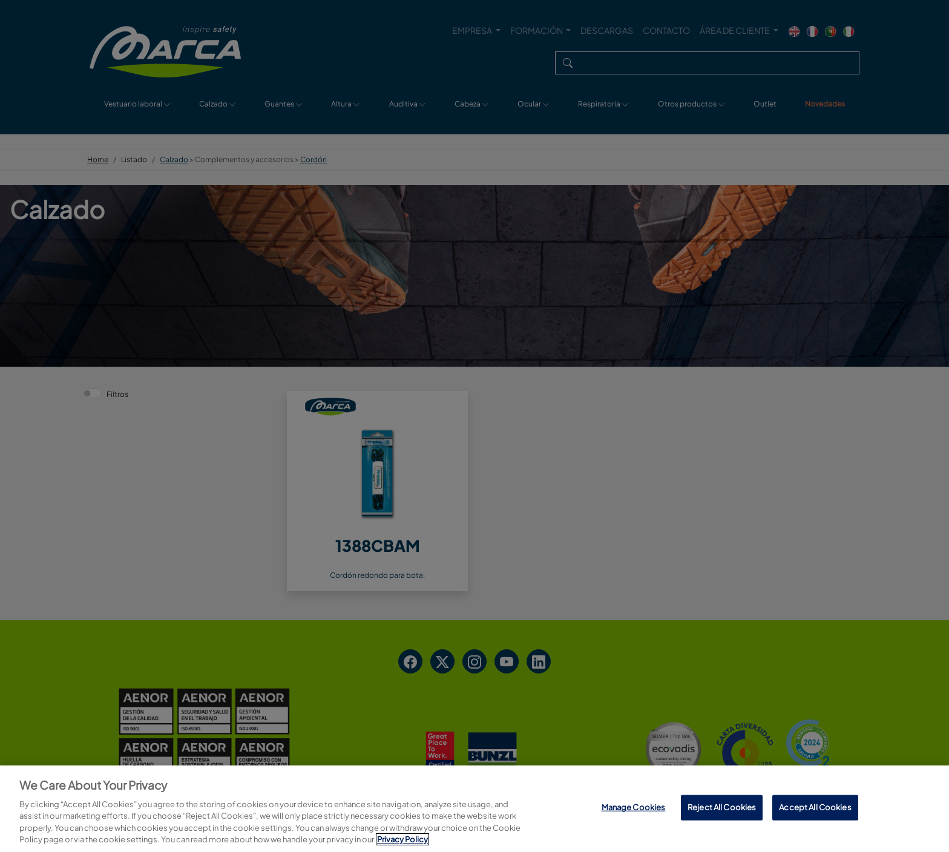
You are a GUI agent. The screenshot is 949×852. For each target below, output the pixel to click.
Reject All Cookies (722, 807)
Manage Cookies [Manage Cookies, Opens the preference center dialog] (634, 807)
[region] (474, 808)
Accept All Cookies (815, 807)
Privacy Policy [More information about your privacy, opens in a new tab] (402, 839)
